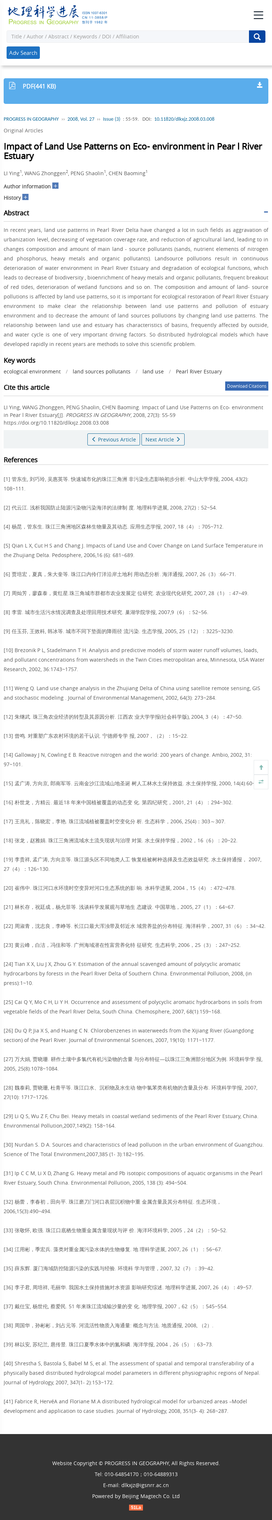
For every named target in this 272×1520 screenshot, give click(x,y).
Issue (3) (112, 119)
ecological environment (32, 371)
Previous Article (113, 439)
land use (153, 371)
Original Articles (23, 130)
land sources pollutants (102, 371)
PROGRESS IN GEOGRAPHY (31, 119)
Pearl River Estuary (199, 371)
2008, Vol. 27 (80, 119)
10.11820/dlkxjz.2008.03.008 (184, 119)
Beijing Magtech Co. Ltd (151, 1496)
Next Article (163, 439)
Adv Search (23, 52)
